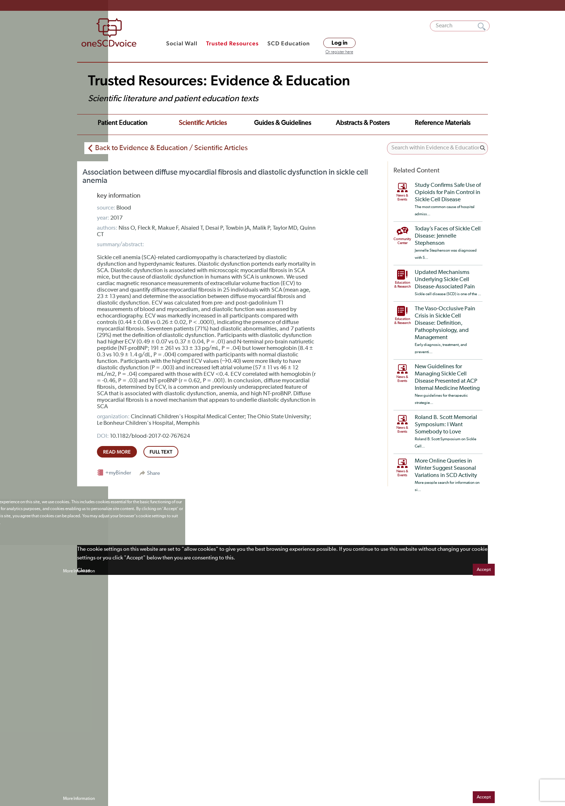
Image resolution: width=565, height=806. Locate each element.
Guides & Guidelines (282, 123)
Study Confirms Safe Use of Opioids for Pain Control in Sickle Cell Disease (448, 193)
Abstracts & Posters (363, 123)
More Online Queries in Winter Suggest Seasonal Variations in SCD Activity (446, 468)
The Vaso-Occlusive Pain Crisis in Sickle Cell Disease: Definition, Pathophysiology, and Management (445, 323)
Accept (484, 569)
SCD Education (288, 43)
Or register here (339, 52)
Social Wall (181, 43)
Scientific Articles (203, 123)
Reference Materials (442, 123)
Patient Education (122, 123)
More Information (79, 571)
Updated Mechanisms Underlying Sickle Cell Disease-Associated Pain (445, 280)
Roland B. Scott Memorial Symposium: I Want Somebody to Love (446, 425)
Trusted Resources (232, 43)
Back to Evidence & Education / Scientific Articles (171, 148)
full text (161, 452)
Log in (339, 43)
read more (117, 452)
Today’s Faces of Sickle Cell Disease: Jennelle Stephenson (448, 236)
